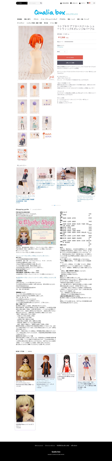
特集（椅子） (27, 19)
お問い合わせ (74, 445)
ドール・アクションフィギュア (49, 19)
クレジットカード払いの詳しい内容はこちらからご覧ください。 (33, 255)
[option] (36, 53)
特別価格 (19, 19)
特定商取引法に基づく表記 (63, 445)
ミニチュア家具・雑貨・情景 (34, 23)
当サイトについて (39, 445)
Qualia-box (56, 452)
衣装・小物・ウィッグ (83, 19)
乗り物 (46, 23)
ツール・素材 (53, 23)
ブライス (36, 19)
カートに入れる (70, 57)
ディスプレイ (20, 23)
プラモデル (62, 19)
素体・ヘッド (71, 19)
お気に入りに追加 (70, 62)
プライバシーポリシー (50, 445)
